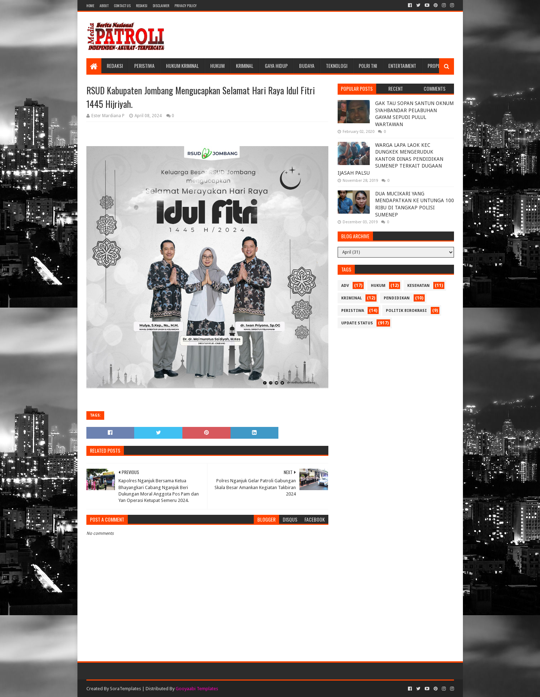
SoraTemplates (125, 688)
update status (357, 323)
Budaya (306, 65)
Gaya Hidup (276, 65)
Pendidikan (397, 298)
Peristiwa (144, 65)
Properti (437, 65)
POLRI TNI (368, 65)
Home (90, 5)
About (104, 5)
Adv (345, 285)
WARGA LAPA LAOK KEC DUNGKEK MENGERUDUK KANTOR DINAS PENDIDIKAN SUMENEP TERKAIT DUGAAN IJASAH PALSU (390, 159)
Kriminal (244, 65)
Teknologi (336, 65)
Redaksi (141, 5)
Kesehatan (418, 285)
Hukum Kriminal (182, 65)
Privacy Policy (186, 5)
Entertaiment (402, 65)
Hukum (217, 65)
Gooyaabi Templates (197, 688)
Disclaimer (161, 5)
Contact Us (122, 5)
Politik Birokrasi (406, 310)
